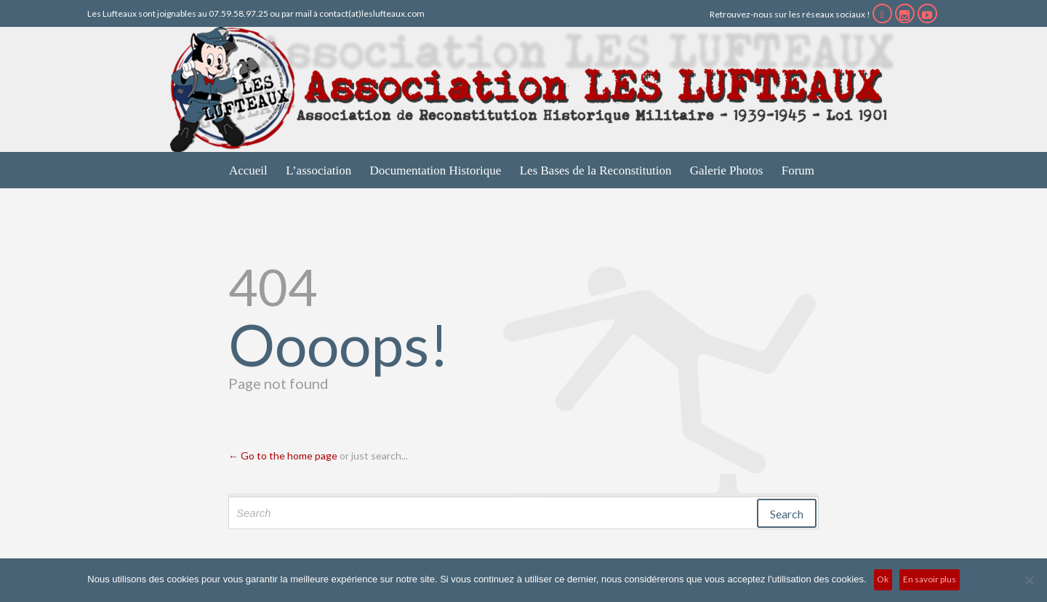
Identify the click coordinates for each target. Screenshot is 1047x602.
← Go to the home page (282, 455)
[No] (1029, 580)
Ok (882, 579)
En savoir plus (929, 579)
